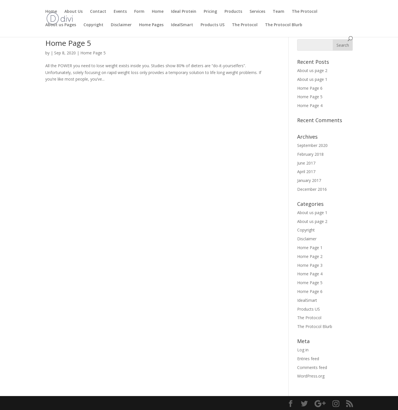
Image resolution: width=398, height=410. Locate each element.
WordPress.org (310, 376)
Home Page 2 (310, 256)
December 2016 (312, 189)
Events (120, 11)
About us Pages (60, 25)
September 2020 (312, 145)
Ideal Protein (183, 11)
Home (51, 11)
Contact (98, 11)
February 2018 (310, 154)
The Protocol (304, 11)
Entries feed (308, 358)
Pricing (210, 11)
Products (233, 11)
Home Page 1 (310, 247)
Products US (212, 25)
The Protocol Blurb (283, 25)
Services (257, 11)
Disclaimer (121, 25)
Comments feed (312, 367)
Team (278, 11)
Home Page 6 (310, 88)
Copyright (93, 25)
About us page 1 (312, 79)
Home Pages (151, 25)
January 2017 (309, 180)
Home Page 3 (310, 265)
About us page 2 (312, 70)
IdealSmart (182, 25)
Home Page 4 (310, 105)
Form (139, 11)
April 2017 (306, 171)
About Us (73, 11)
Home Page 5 (68, 43)
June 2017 (306, 163)
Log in (303, 349)
